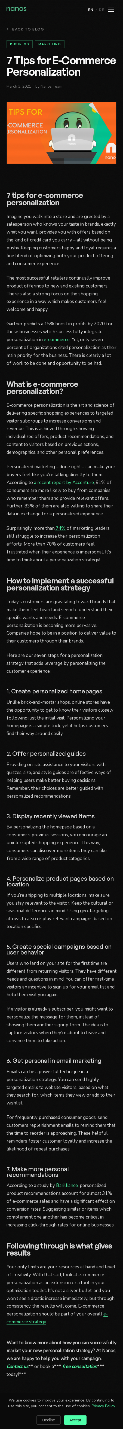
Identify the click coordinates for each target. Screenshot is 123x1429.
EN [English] (91, 9)
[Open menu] (111, 9)
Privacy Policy (103, 1406)
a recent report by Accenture (63, 482)
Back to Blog (25, 29)
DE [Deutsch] (101, 9)
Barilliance (67, 1185)
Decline (48, 1420)
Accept (75, 1420)
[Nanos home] (16, 10)
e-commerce (57, 339)
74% (60, 528)
